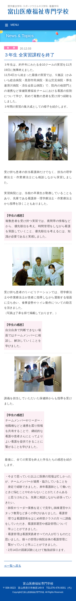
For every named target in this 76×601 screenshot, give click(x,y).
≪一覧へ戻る (12, 565)
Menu (15, 24)
